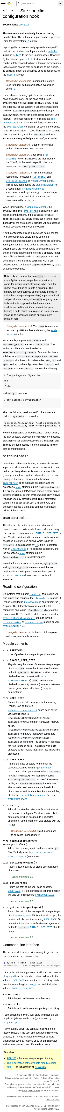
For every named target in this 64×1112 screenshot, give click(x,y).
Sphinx (51, 1109)
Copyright (23, 1075)
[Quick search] (37, 3)
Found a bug (52, 1106)
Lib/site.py (24, 24)
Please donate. (53, 1099)
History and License (31, 1090)
